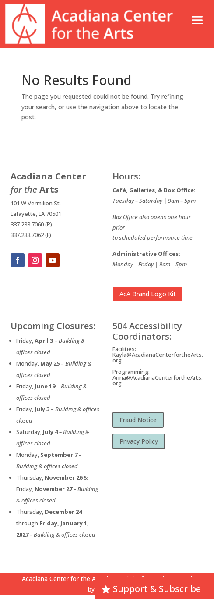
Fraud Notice (138, 420)
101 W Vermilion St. (36, 203)
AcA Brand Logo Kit (147, 294)
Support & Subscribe (157, 589)
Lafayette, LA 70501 (36, 214)
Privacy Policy (138, 441)
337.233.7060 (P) (31, 224)
